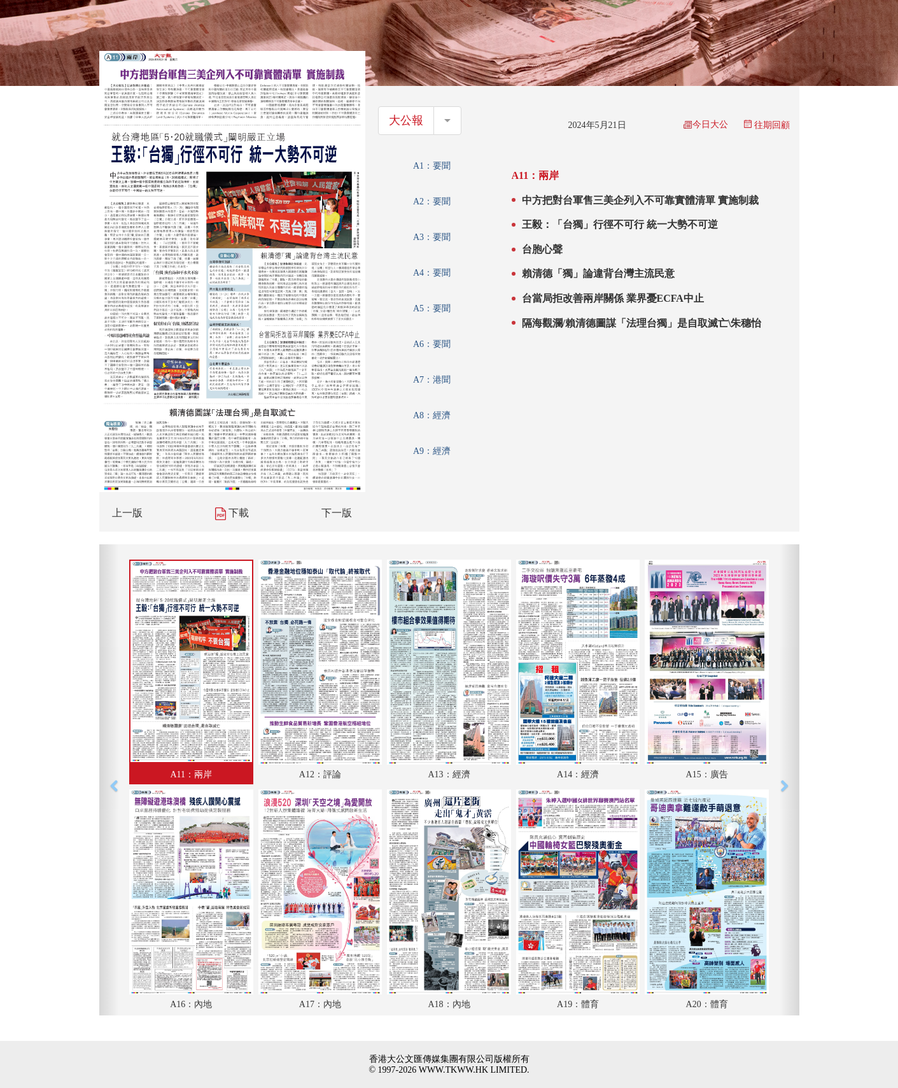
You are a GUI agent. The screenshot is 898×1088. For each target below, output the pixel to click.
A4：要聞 (432, 273)
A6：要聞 (432, 344)
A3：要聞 (432, 237)
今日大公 (706, 124)
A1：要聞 (432, 166)
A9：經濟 (432, 451)
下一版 (336, 512)
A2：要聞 (432, 201)
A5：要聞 (432, 308)
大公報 (406, 120)
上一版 (127, 512)
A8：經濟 (432, 415)
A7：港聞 (432, 380)
